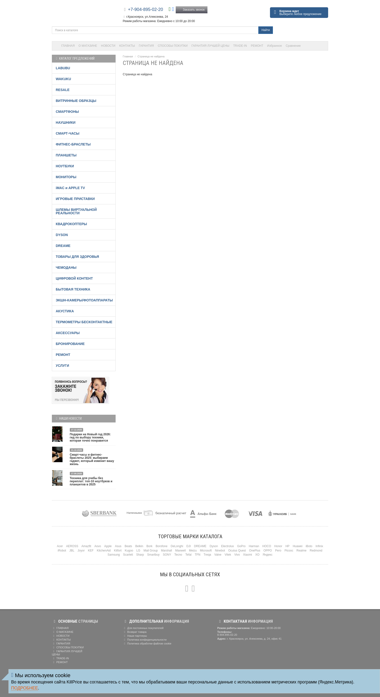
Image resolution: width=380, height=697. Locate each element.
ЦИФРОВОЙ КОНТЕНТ (74, 278)
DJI (188, 546)
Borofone (161, 546)
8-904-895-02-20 (227, 634)
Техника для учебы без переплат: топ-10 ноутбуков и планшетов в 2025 (91, 481)
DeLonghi (177, 546)
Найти (265, 30)
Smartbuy (153, 554)
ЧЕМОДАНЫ (66, 267)
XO (257, 554)
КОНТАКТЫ (127, 45)
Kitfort (117, 550)
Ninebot (220, 550)
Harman (254, 546)
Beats (128, 546)
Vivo (237, 554)
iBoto (309, 546)
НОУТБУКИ (65, 166)
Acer (60, 546)
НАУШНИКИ (65, 122)
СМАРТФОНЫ (67, 112)
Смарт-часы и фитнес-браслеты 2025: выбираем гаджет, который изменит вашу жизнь (92, 459)
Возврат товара (135, 631)
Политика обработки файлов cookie (147, 643)
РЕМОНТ (257, 45)
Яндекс (267, 554)
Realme (301, 550)
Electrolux (227, 546)
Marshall (166, 550)
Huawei (297, 546)
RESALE (63, 90)
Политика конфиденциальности (145, 639)
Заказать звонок (192, 9)
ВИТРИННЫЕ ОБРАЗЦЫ (76, 101)
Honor (278, 546)
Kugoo (129, 550)
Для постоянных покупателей (143, 628)
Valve (217, 554)
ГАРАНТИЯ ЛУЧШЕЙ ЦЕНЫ (210, 45)
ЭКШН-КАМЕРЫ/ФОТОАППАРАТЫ (84, 300)
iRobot (62, 550)
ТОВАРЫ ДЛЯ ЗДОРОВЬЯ (77, 257)
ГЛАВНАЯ (68, 45)
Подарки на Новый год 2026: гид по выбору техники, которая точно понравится (90, 437)
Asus (118, 546)
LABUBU (63, 68)
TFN (197, 554)
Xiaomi (247, 554)
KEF (91, 550)
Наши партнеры (135, 635)
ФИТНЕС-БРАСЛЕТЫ (73, 144)
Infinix (319, 546)
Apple (108, 546)
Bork (149, 546)
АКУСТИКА (65, 311)
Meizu (193, 550)
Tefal (188, 554)
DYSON (62, 235)
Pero (278, 550)
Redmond (316, 550)
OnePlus (254, 550)
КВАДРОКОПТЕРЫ (71, 224)
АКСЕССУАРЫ (68, 333)
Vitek (228, 554)
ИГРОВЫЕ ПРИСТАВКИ (75, 199)
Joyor (81, 550)
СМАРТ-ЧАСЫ (67, 133)
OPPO (267, 550)
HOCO (266, 546)
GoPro (241, 546)
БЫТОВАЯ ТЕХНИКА (73, 289)
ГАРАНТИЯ (146, 45)
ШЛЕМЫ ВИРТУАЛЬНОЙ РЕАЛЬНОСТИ (76, 211)
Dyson (214, 546)
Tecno (178, 554)
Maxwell (180, 550)
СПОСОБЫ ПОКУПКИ (173, 45)
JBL (71, 550)
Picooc (289, 550)
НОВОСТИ (108, 45)
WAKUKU (63, 79)
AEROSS (72, 546)
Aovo (97, 546)
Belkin (139, 546)
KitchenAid (104, 550)
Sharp (140, 554)
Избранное (274, 45)
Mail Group (150, 550)
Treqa (207, 554)
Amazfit (86, 546)
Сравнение (293, 45)
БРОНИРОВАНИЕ (70, 344)
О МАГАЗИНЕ (88, 45)
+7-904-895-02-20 (145, 9)
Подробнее (24, 688)
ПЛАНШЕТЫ (66, 155)
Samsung (114, 554)
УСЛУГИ (62, 366)
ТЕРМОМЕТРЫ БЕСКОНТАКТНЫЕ (84, 322)
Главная (128, 56)
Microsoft (206, 550)
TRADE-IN (240, 45)
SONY (167, 554)
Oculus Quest (237, 550)
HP (287, 546)
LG (138, 550)
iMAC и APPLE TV (70, 188)
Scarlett (128, 554)
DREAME (63, 246)
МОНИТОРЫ (66, 177)
